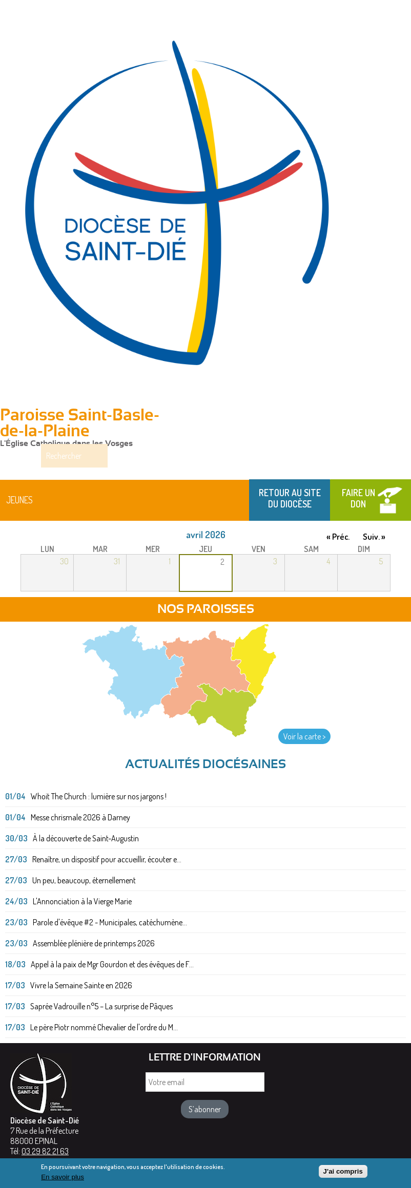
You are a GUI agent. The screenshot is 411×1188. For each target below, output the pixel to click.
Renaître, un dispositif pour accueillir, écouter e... (106, 860)
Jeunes (19, 500)
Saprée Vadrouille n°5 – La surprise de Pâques (101, 1007)
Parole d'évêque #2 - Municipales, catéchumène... (110, 923)
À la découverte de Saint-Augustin (86, 839)
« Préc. (338, 537)
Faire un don (358, 498)
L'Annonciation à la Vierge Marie (82, 902)
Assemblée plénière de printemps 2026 (94, 944)
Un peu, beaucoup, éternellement (84, 881)
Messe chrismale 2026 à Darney (80, 818)
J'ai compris (343, 1171)
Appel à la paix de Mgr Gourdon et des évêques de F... (112, 965)
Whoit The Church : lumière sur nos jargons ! (99, 797)
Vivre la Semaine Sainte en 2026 (81, 986)
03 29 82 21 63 (45, 1152)
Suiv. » (374, 537)
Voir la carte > (304, 737)
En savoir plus (62, 1177)
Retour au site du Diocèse (290, 498)
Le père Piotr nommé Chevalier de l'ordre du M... (104, 1028)
